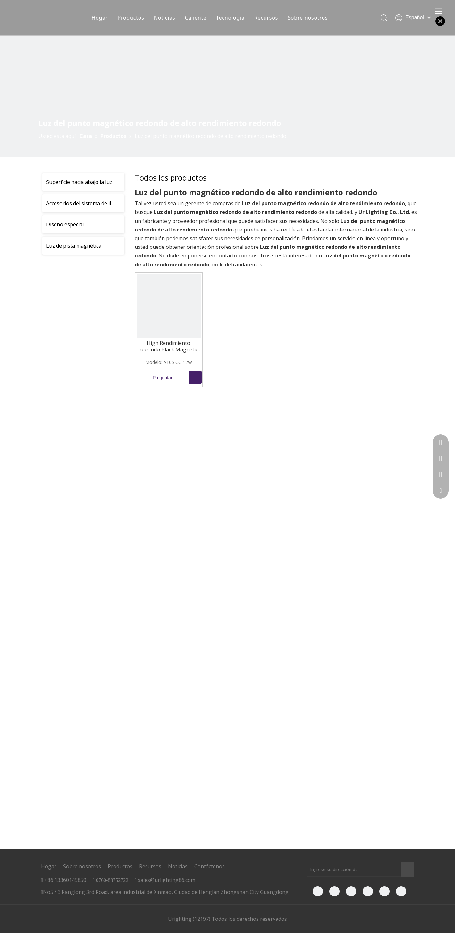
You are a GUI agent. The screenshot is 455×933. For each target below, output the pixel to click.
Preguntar (155, 377)
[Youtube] (351, 891)
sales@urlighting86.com (166, 880)
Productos (130, 17)
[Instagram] (401, 891)
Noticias (164, 17)
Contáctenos (209, 866)
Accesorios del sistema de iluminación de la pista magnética (85, 203)
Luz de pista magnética (73, 245)
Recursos (266, 17)
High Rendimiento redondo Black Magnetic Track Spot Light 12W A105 (168, 346)
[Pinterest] (384, 891)
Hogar (99, 17)
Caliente (195, 17)
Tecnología (230, 17)
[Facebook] (318, 891)
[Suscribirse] (407, 869)
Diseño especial (65, 224)
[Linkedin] (334, 891)
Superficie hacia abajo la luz (79, 182)
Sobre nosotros (308, 17)
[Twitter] (368, 891)
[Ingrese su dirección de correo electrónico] (332, 869)
